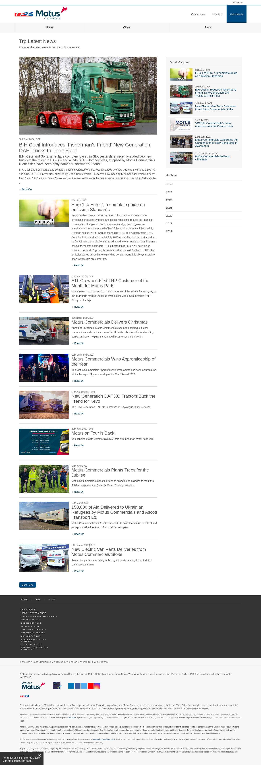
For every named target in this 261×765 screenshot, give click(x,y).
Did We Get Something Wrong (39, 616)
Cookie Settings (31, 623)
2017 (169, 231)
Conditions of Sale (33, 633)
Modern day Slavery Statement (33, 640)
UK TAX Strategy (31, 644)
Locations (28, 609)
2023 (169, 192)
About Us (238, 2)
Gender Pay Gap (30, 636)
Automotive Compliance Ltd (103, 739)
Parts (208, 27)
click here (72, 718)
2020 (169, 215)
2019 (169, 223)
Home (49, 27)
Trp (38, 600)
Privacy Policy (30, 626)
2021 (169, 207)
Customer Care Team (34, 629)
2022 (169, 200)
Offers (126, 27)
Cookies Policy (30, 620)
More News (28, 585)
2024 (169, 184)
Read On (27, 189)
